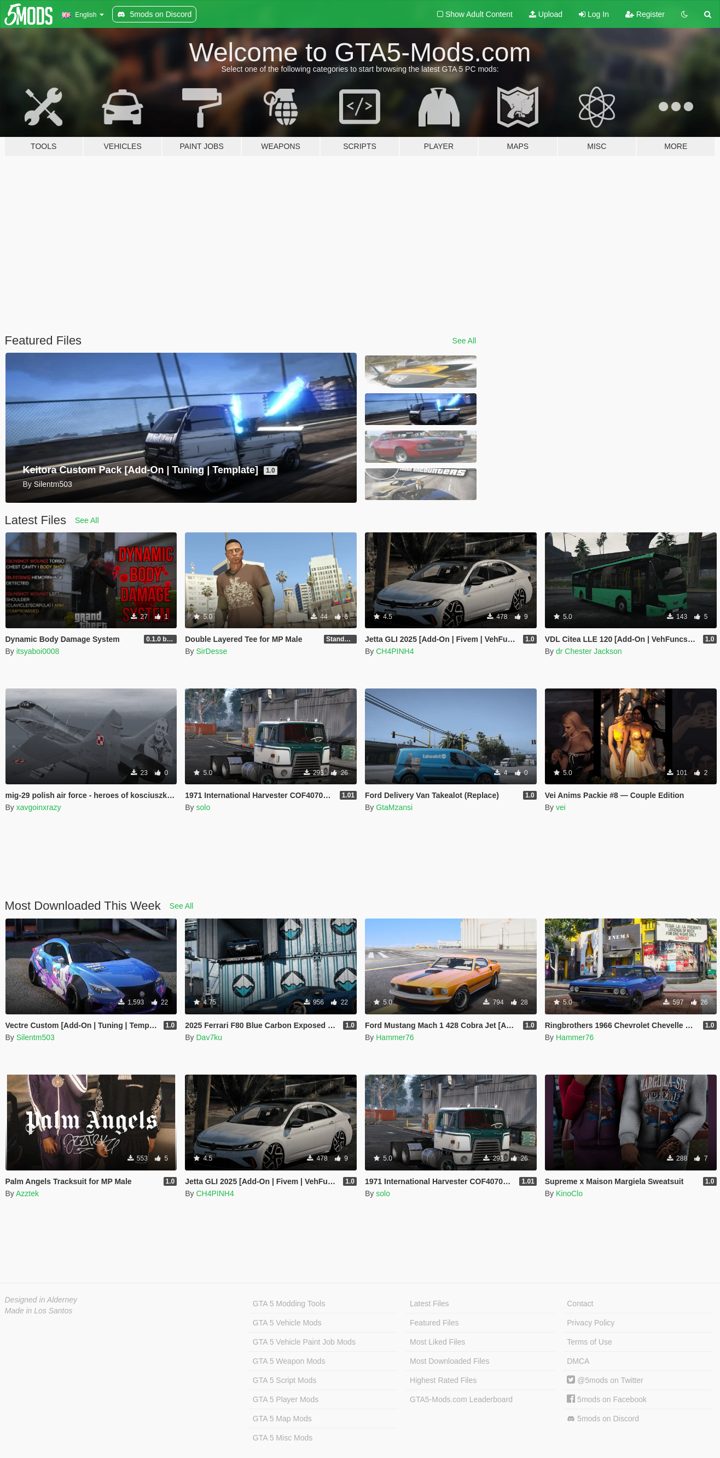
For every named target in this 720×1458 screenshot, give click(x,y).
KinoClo (569, 1193)
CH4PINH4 (395, 651)
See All (464, 340)
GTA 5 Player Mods (285, 1399)
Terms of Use (589, 1342)
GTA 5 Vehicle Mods (287, 1322)
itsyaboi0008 (38, 651)
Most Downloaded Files (450, 1361)
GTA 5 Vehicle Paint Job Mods (304, 1342)
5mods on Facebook (607, 1399)
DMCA (578, 1361)
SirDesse (211, 651)
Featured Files (434, 1322)
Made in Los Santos (39, 1310)
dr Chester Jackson (589, 651)
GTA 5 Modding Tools (289, 1303)
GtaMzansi (394, 807)
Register (645, 14)
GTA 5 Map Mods (282, 1418)
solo (203, 807)
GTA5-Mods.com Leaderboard (461, 1399)
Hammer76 (395, 1037)
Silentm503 (35, 1037)
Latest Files (429, 1303)
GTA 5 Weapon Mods (289, 1361)
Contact (580, 1303)
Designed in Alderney (41, 1299)
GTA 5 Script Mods (284, 1380)
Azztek (27, 1193)
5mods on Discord (603, 1418)
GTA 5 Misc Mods (282, 1437)
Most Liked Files (437, 1342)
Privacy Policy (590, 1322)
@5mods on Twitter (605, 1380)
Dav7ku (209, 1037)
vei (561, 807)
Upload (545, 14)
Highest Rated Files (443, 1380)
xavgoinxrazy (38, 807)
